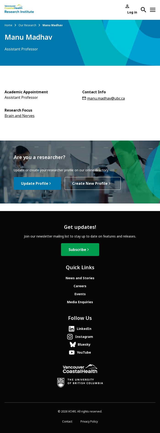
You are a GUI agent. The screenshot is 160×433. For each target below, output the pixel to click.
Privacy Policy (89, 422)
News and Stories (80, 278)
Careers (80, 286)
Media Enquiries (80, 302)
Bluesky (84, 344)
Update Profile (34, 183)
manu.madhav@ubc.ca (106, 98)
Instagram (84, 336)
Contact (67, 422)
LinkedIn (84, 328)
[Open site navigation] (152, 10)
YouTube (84, 352)
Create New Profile (90, 183)
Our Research (27, 25)
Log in (132, 12)
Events (80, 294)
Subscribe (77, 249)
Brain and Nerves (20, 115)
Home (8, 25)
